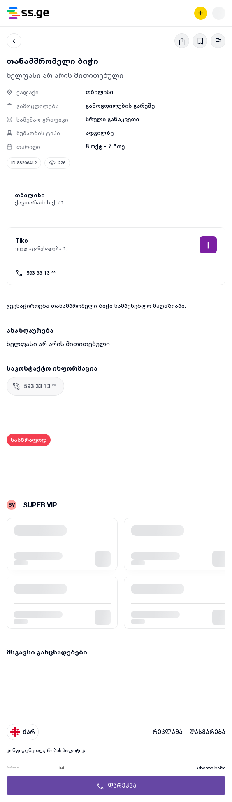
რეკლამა (168, 732)
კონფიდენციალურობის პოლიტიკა (46, 750)
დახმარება (207, 732)
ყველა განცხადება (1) (41, 248)
